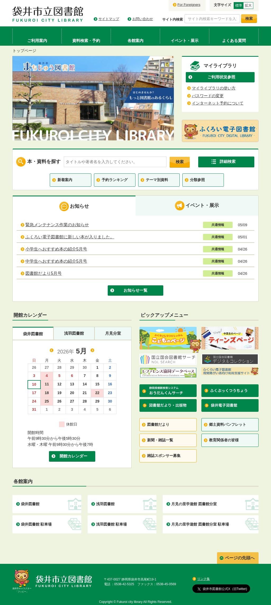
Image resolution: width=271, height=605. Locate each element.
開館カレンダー (73, 456)
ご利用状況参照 (221, 77)
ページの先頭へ (240, 558)
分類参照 (197, 180)
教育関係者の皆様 (224, 440)
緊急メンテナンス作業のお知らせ (57, 225)
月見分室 (113, 333)
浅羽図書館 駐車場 (111, 524)
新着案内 (64, 180)
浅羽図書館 (74, 333)
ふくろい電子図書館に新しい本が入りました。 (69, 237)
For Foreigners (189, 5)
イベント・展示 (197, 205)
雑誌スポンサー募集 (163, 455)
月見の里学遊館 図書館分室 (194, 504)
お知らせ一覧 (135, 290)
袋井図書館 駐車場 (36, 524)
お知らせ (74, 206)
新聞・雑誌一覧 (160, 440)
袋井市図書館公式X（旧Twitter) (222, 588)
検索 (180, 161)
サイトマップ (108, 19)
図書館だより (158, 424)
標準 (238, 5)
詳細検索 (228, 161)
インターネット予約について (217, 103)
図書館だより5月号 (43, 273)
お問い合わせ (142, 19)
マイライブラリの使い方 (214, 88)
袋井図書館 (33, 334)
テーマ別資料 (157, 180)
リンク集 (203, 579)
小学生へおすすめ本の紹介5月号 (56, 249)
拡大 (248, 5)
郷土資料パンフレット (227, 424)
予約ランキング (115, 180)
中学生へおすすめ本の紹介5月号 (56, 261)
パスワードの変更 (208, 95)
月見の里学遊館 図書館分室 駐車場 (200, 524)
